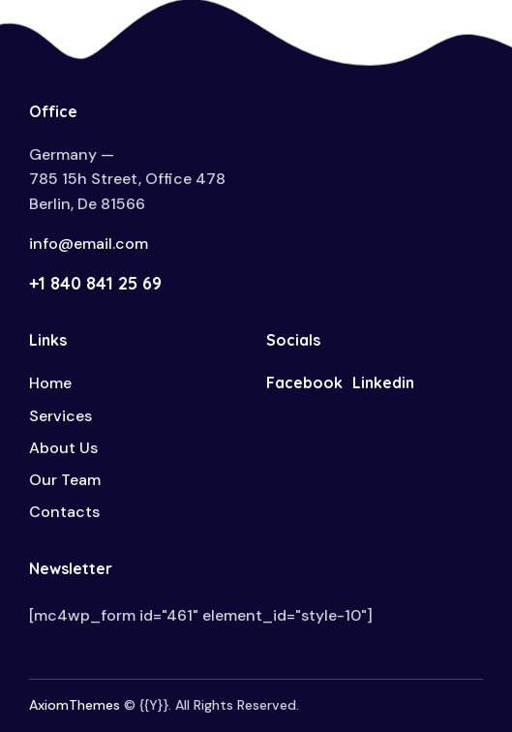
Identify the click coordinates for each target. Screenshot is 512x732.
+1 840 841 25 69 (95, 283)
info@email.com (88, 243)
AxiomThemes (74, 705)
